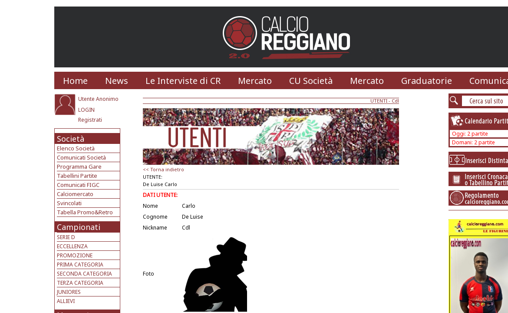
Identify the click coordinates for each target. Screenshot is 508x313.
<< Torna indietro (163, 169)
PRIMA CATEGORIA (80, 264)
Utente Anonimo (98, 99)
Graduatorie (426, 81)
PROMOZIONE (74, 255)
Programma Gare (79, 166)
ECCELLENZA (72, 246)
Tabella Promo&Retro (85, 212)
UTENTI (378, 100)
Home (75, 81)
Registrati (90, 119)
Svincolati (69, 203)
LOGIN (86, 109)
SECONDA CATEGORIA (84, 273)
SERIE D (66, 237)
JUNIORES (69, 292)
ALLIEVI (66, 301)
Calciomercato (75, 194)
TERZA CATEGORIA (80, 282)
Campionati (78, 227)
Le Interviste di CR (183, 81)
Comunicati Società (81, 157)
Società (70, 138)
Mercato (255, 81)
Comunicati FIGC (78, 185)
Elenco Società (76, 148)
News (116, 81)
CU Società (311, 81)
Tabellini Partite (77, 176)
